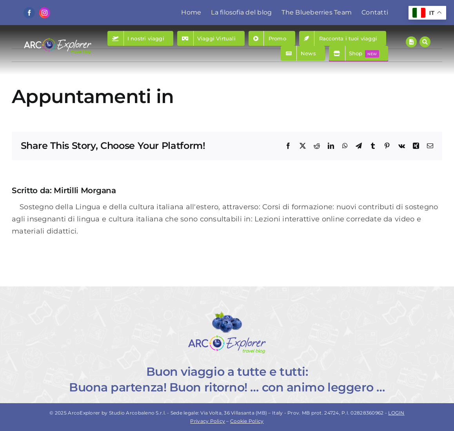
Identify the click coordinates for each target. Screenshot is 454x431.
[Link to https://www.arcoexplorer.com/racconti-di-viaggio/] (411, 41)
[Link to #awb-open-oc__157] (424, 41)
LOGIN (396, 413)
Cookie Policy (247, 421)
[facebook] (29, 12)
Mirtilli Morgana (85, 190)
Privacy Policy (207, 421)
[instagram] (44, 12)
